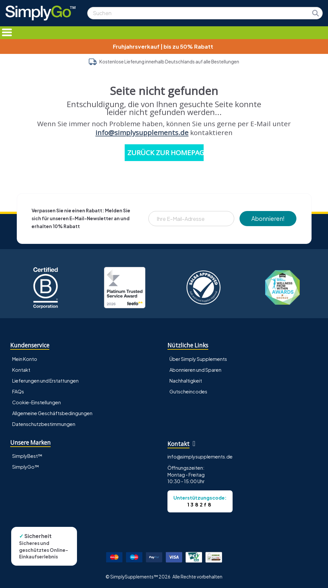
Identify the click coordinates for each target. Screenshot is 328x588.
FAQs (18, 391)
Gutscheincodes (188, 391)
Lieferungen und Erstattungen (45, 381)
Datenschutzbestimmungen (43, 424)
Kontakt (21, 370)
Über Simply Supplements (198, 359)
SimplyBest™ (27, 456)
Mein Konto (24, 359)
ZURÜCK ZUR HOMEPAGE (165, 152)
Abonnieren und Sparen (195, 370)
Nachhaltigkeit (185, 381)
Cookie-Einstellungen (36, 402)
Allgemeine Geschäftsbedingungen (52, 413)
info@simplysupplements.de (142, 132)
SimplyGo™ (25, 467)
